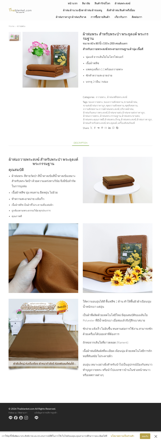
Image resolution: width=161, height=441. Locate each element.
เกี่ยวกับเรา (121, 17)
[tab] (80, 143)
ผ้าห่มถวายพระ (91, 115)
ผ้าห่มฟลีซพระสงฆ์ (117, 97)
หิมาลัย (86, 3)
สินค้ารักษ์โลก (102, 3)
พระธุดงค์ (112, 122)
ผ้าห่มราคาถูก (144, 119)
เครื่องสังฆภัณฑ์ (126, 122)
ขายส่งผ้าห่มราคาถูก (94, 105)
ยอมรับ (145, 436)
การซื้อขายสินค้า (100, 17)
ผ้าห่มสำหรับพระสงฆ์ (94, 122)
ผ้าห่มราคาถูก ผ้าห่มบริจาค (71, 17)
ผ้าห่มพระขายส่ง (131, 115)
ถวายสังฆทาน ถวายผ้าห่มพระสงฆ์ (101, 109)
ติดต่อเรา (137, 17)
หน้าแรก (72, 3)
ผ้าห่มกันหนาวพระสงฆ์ (95, 112)
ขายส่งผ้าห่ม (130, 101)
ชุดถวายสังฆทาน (115, 105)
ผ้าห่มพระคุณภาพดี (93, 119)
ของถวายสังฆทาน (113, 101)
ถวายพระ (21, 26)
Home (11, 26)
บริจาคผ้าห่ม (127, 109)
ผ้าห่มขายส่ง (115, 112)
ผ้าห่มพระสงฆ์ (122, 3)
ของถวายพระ (95, 101)
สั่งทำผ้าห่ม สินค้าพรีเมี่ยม (121, 10)
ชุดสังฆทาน (131, 105)
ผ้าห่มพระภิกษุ (112, 119)
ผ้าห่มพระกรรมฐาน (110, 115)
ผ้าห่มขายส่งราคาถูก (133, 112)
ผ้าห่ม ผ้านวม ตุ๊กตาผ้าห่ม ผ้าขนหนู (82, 10)
